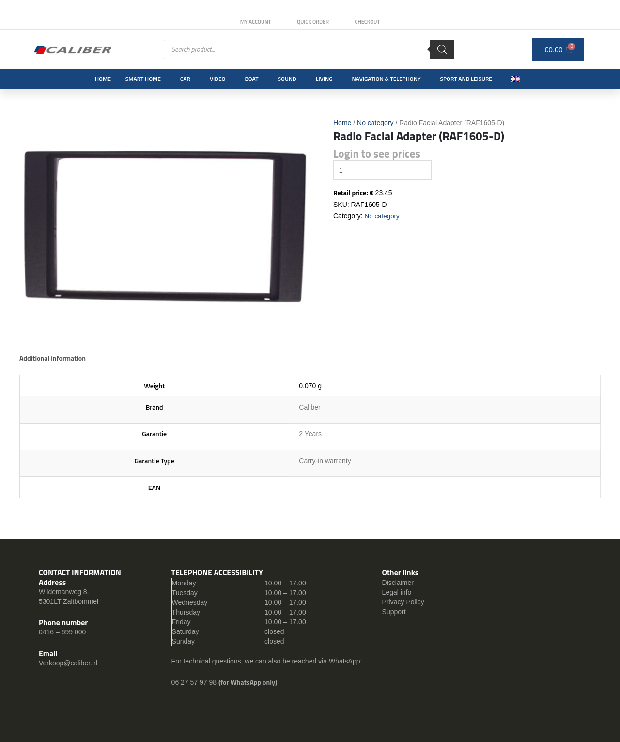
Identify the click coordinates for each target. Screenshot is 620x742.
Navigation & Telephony (386, 78)
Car (185, 78)
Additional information (52, 358)
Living (324, 78)
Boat (251, 78)
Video (217, 78)
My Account (251, 22)
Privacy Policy (403, 602)
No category (375, 122)
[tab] (52, 358)
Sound (287, 78)
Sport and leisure (466, 78)
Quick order (313, 22)
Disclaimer (398, 582)
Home (103, 78)
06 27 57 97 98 (194, 682)
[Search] (442, 49)
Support (394, 612)
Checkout (371, 22)
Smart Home (143, 78)
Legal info (397, 592)
